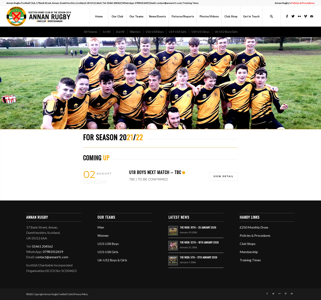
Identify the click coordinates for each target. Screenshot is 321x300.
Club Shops (247, 244)
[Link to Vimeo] (305, 16)
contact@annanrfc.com (168, 3)
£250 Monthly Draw (254, 227)
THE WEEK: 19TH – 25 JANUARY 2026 (198, 227)
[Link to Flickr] (299, 16)
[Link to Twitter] (293, 16)
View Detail (223, 176)
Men (100, 227)
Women (103, 235)
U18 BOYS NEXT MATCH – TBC (155, 172)
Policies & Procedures (255, 235)
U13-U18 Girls (107, 252)
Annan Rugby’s (295, 3)
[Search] (271, 16)
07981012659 (141, 3)
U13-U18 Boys (108, 244)
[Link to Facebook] (287, 16)
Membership (249, 252)
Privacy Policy (80, 294)
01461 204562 (114, 3)
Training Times (191, 3)
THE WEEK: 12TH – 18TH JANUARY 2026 (199, 242)
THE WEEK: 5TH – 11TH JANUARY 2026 (198, 257)
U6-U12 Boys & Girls (112, 260)
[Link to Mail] (312, 16)
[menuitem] (294, 3)
